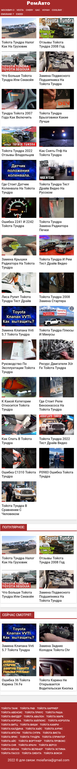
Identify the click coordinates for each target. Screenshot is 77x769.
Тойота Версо (48, 745)
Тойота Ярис (9, 737)
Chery (29, 10)
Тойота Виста (52, 732)
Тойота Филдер (11, 716)
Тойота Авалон (34, 716)
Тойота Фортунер (30, 741)
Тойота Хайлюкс (34, 720)
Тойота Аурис (53, 728)
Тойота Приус (34, 712)
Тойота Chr (8, 745)
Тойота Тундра (30, 737)
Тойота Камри (49, 724)
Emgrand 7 (7, 14)
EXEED (19, 14)
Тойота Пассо (10, 753)
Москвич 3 (7, 10)
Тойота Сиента (31, 753)
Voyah (45, 10)
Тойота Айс (8, 741)
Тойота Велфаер (32, 749)
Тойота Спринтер (53, 737)
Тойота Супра (31, 732)
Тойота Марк (54, 716)
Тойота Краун (27, 745)
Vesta (20, 10)
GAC (37, 10)
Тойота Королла (59, 720)
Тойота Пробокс (55, 741)
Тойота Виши (29, 724)
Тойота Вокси (53, 753)
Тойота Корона (11, 720)
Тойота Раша (54, 712)
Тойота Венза (10, 749)
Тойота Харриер (47, 708)
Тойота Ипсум (10, 732)
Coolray (57, 10)
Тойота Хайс (33, 728)
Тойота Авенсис (12, 712)
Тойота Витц (9, 724)
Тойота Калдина (12, 728)
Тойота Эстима (55, 749)
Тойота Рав (27, 708)
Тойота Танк (9, 708)
